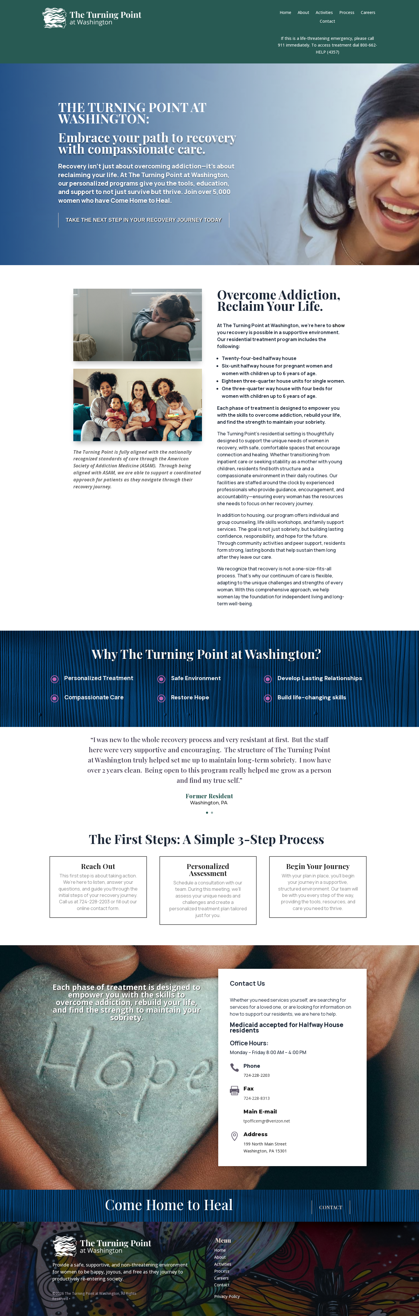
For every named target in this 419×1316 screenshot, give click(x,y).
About (303, 12)
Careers (368, 12)
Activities (324, 12)
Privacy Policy (227, 1296)
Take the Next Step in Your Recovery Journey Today (144, 220)
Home (285, 12)
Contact (327, 21)
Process (346, 12)
